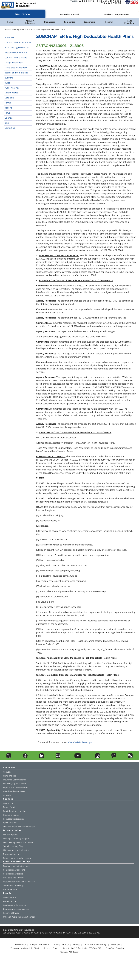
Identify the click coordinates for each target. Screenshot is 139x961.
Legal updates (11, 92)
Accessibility (20, 944)
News (7, 112)
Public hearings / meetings (15, 811)
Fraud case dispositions (16, 67)
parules (21, 29)
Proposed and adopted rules (16, 866)
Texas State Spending (115, 948)
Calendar (9, 117)
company (17, 838)
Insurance (22, 14)
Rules (14, 29)
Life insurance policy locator (16, 850)
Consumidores (10, 897)
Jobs (7, 122)
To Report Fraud (51, 948)
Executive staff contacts (16, 52)
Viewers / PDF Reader (69, 952)
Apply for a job (10, 822)
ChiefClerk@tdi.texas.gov (80, 742)
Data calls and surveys (13, 877)
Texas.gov (115, 944)
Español (109, 22)
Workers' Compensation (116, 14)
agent (26, 838)
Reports (8, 107)
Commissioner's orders (16, 57)
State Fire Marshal (69, 14)
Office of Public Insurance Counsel (19, 826)
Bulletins (9, 77)
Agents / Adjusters (29, 22)
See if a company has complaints (18, 842)
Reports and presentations (15, 787)
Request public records (13, 819)
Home (10, 22)
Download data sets (12, 854)
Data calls (9, 97)
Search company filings (13, 846)
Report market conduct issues (17, 858)
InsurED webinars (11, 815)
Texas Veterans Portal (20, 948)
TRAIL (36, 948)
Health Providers (129, 22)
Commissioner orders (13, 873)
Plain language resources (17, 47)
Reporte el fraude (11, 913)
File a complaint (10, 834)
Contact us (10, 127)
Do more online (12, 830)
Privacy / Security (61, 944)
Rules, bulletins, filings (17, 862)
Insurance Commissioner (14, 779)
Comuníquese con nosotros (15, 909)
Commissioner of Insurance (18, 42)
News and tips (9, 775)
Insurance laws (10, 889)
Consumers (89, 22)
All (119, 3)
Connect (8, 799)
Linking (76, 944)
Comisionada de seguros (14, 905)
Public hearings (12, 87)
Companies (69, 22)
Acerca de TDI (9, 901)
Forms (8, 102)
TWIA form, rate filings (13, 885)
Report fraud (9, 807)
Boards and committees (16, 72)
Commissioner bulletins (14, 870)
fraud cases (30, 881)
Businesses (49, 22)
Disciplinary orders (14, 62)
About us (7, 772)
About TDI (9, 37)
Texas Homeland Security (95, 944)
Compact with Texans (39, 944)
